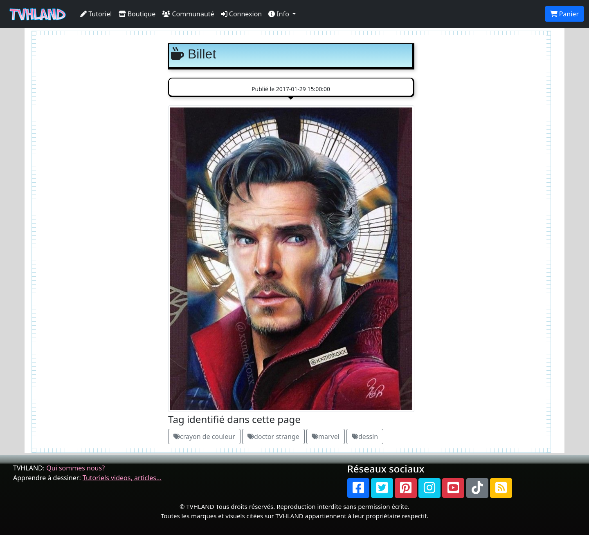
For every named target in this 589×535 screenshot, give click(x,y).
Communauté (188, 13)
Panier (564, 13)
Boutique (137, 13)
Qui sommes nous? (75, 467)
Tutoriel (96, 13)
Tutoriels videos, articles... (122, 477)
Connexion (241, 13)
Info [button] (279, 13)
